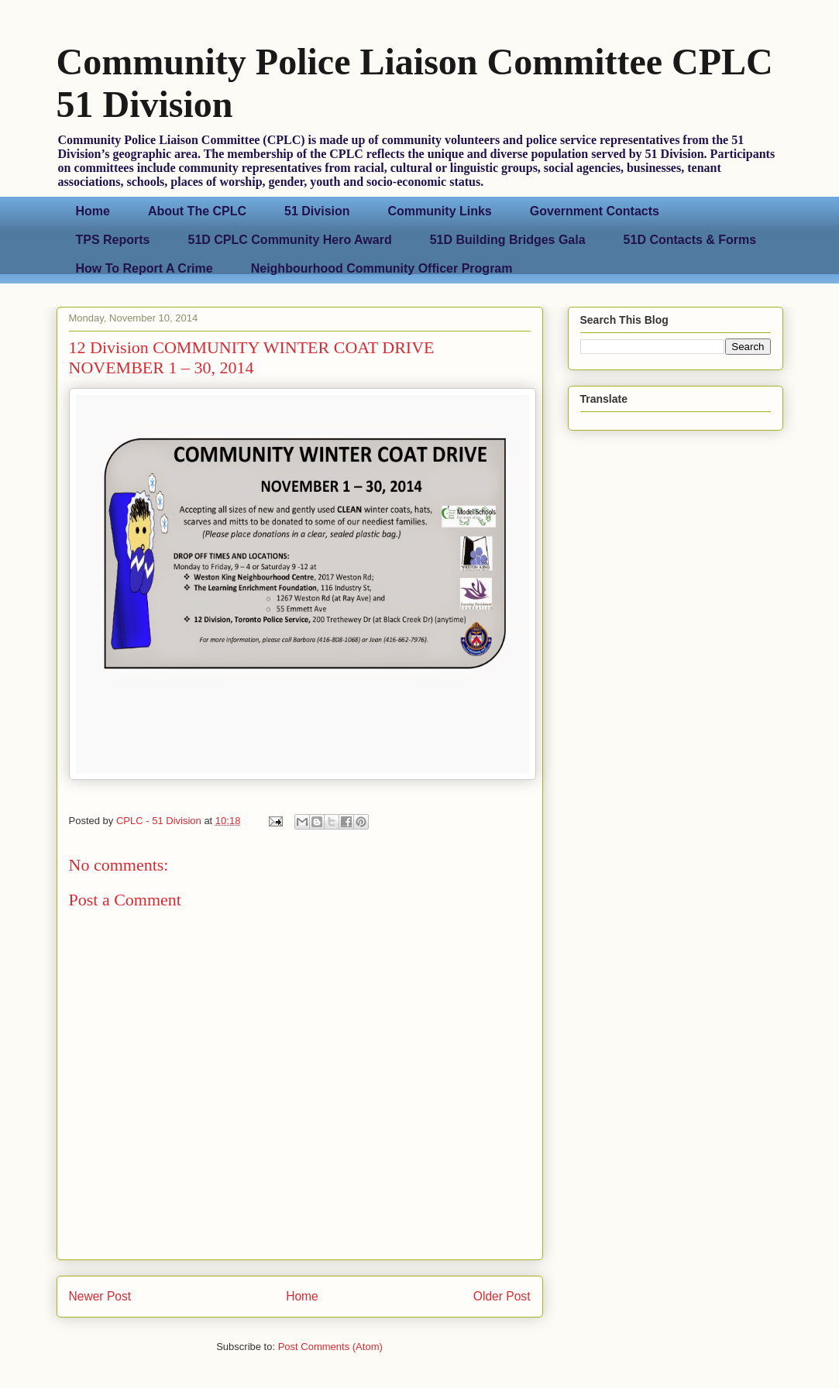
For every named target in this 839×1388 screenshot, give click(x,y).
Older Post (502, 1296)
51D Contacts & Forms (690, 239)
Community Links (440, 211)
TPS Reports (113, 239)
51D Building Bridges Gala (508, 239)
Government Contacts (594, 211)
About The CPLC (197, 211)
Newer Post (100, 1296)
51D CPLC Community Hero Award (290, 239)
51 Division (316, 211)
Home (93, 211)
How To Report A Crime (144, 268)
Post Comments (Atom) (330, 1346)
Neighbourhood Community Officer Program (382, 268)
